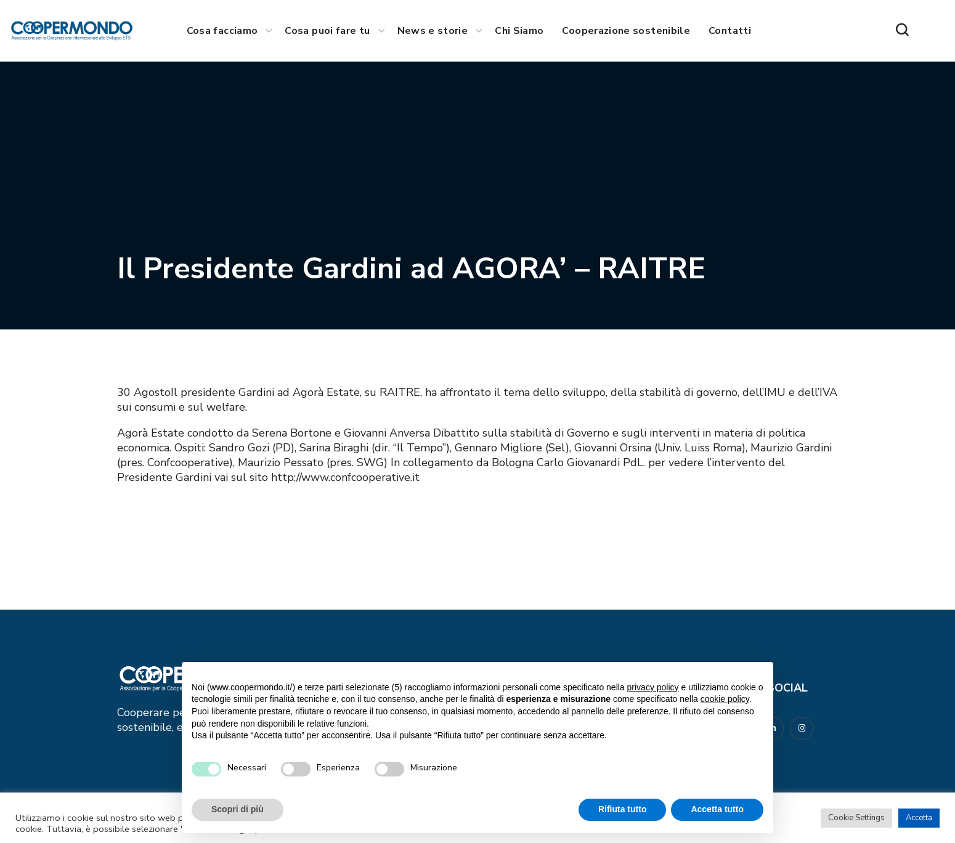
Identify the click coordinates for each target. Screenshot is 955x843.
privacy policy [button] (653, 687)
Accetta (919, 817)
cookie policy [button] (725, 699)
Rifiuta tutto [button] (622, 809)
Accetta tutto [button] (717, 809)
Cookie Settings (856, 817)
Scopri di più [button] (237, 809)
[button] (902, 31)
